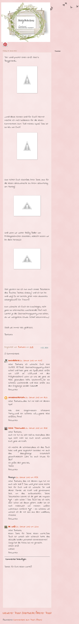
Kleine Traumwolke (16, 428)
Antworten (13, 389)
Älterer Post (43, 613)
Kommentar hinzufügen (16, 559)
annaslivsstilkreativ (16, 397)
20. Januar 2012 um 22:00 (27, 526)
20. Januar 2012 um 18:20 (36, 397)
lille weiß (12, 526)
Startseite (28, 613)
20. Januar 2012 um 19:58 (27, 477)
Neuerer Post (12, 613)
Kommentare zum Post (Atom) (28, 620)
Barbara (22, 347)
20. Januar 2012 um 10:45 (31, 360)
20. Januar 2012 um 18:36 (36, 428)
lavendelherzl (13, 360)
